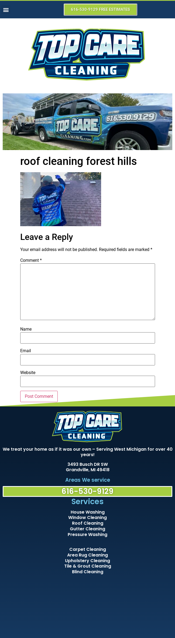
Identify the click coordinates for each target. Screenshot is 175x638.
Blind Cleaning (87, 572)
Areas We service (87, 480)
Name (26, 329)
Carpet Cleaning (87, 549)
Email (25, 351)
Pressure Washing (87, 534)
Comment (31, 260)
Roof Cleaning (87, 523)
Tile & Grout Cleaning (87, 566)
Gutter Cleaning (87, 529)
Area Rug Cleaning (87, 555)
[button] (5, 9)
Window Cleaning (87, 517)
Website (27, 373)
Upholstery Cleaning (87, 561)
